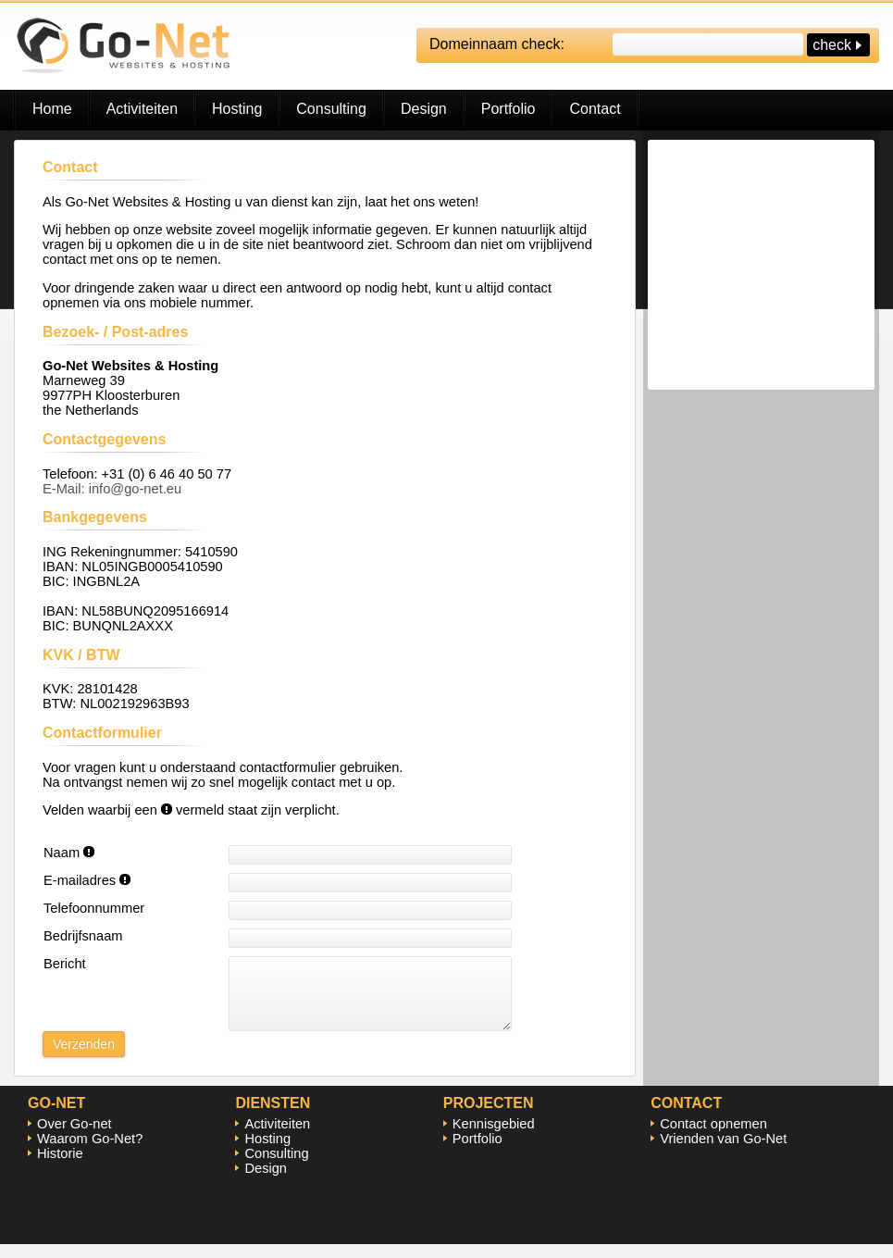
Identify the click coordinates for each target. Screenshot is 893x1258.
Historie (60, 1167)
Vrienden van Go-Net (723, 1152)
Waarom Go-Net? (90, 1152)
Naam (68, 852)
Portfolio (508, 109)
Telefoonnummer (93, 908)
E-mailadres (86, 880)
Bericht (64, 963)
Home (52, 109)
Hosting (237, 109)
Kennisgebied (494, 1137)
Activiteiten (142, 109)
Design (424, 109)
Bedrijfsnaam (83, 935)
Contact (594, 109)
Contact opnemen (713, 1137)
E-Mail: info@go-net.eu (112, 488)
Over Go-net (74, 1137)
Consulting (331, 109)
